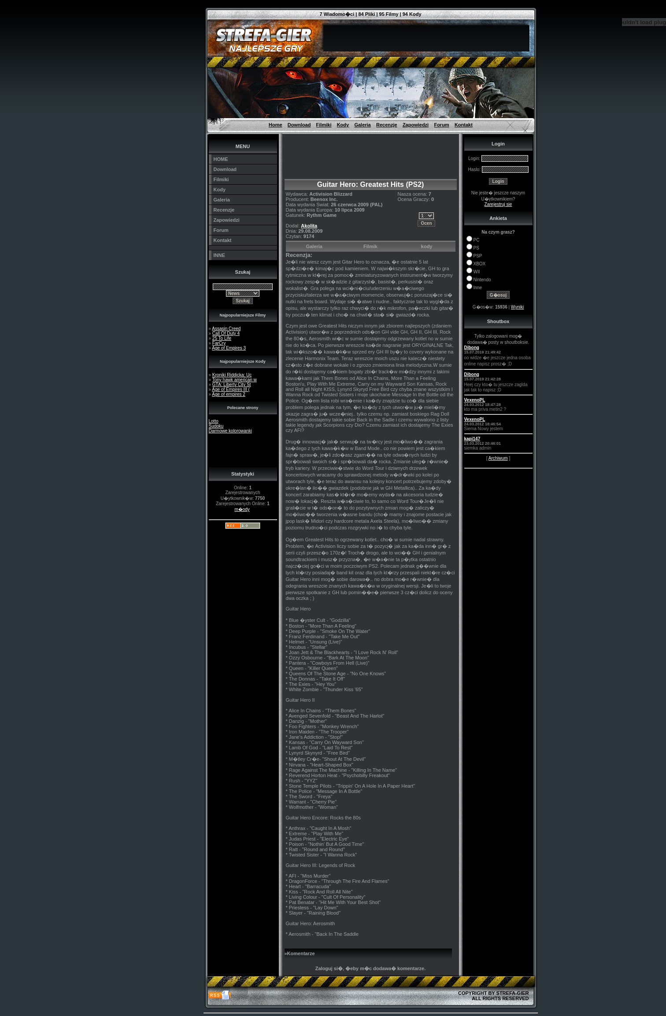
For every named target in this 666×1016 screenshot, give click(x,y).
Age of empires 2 (228, 394)
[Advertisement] (164, 20)
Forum (441, 124)
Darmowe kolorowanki (230, 430)
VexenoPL (474, 400)
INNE (219, 255)
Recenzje (386, 124)
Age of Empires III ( (231, 389)
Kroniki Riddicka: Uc (232, 374)
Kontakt (464, 124)
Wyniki (517, 307)
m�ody (241, 509)
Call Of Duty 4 (226, 333)
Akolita (309, 225)
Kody (343, 124)
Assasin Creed (226, 328)
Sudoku (216, 426)
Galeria (362, 124)
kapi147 (472, 438)
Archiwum (498, 458)
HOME (221, 159)
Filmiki (324, 124)
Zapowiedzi (416, 124)
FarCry (219, 343)
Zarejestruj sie (498, 204)
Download (299, 124)
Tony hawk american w (234, 379)
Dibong (471, 347)
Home (275, 124)
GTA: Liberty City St (231, 384)
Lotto (213, 421)
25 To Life (221, 338)
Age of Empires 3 (229, 348)
